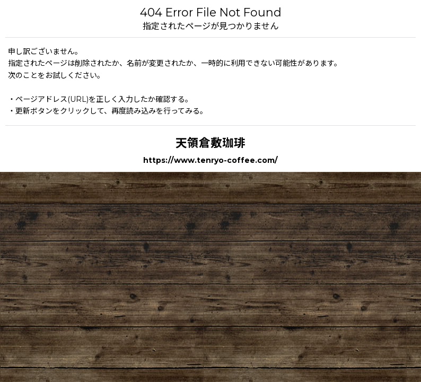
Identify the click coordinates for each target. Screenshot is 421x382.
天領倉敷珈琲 (210, 143)
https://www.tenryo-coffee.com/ (210, 160)
